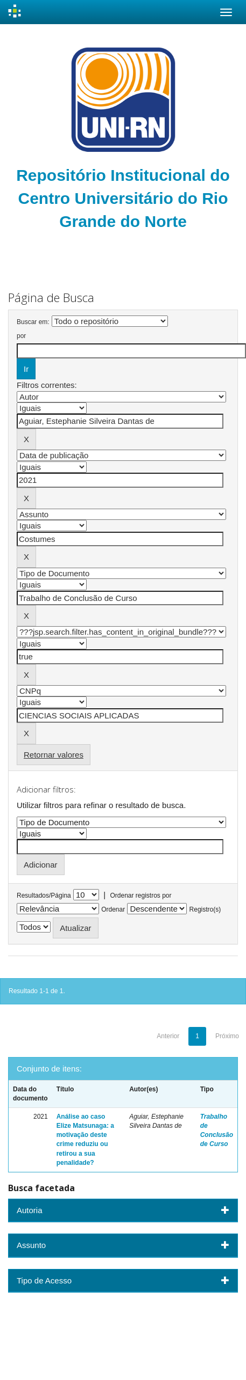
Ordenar (113, 909)
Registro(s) (205, 909)
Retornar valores (53, 754)
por (21, 336)
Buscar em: (33, 322)
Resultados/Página (44, 895)
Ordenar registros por (140, 895)
